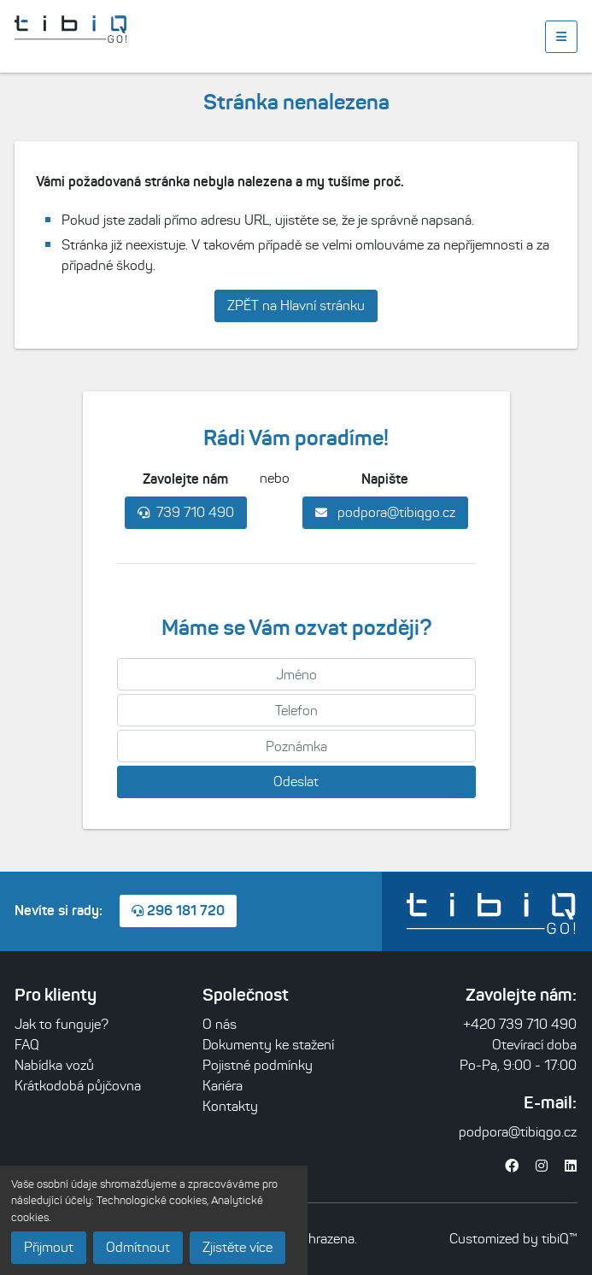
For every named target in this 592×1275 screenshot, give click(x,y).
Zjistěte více (237, 1247)
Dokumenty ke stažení (268, 1045)
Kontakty (230, 1106)
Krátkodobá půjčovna (78, 1086)
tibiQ (555, 1239)
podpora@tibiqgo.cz (385, 512)
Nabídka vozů (54, 1065)
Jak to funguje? (61, 1024)
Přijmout (48, 1247)
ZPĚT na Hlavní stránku (296, 305)
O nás (219, 1024)
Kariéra (222, 1086)
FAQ (27, 1045)
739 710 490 (186, 512)
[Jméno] (296, 674)
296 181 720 (178, 910)
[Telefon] (296, 710)
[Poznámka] (296, 746)
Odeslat (296, 781)
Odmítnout (138, 1247)
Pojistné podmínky (257, 1065)
